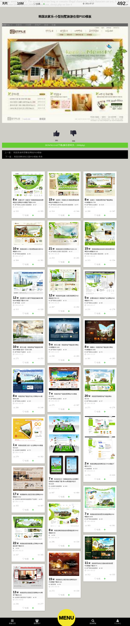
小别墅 (28, 25)
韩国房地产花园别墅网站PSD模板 (65, 394)
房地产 (38, 25)
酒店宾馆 (65, 205)
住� (54, 25)
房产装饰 (17, 205)
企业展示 (23, 205)
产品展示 (59, 349)
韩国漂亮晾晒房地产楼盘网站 (102, 396)
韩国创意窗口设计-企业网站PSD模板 (30, 445)
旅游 (46, 25)
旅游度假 (29, 205)
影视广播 (89, 254)
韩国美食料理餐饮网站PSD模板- (28, 152)
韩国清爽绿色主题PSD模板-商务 (28, 157)
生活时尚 (59, 205)
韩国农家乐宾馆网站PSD (64, 249)
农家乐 (19, 25)
